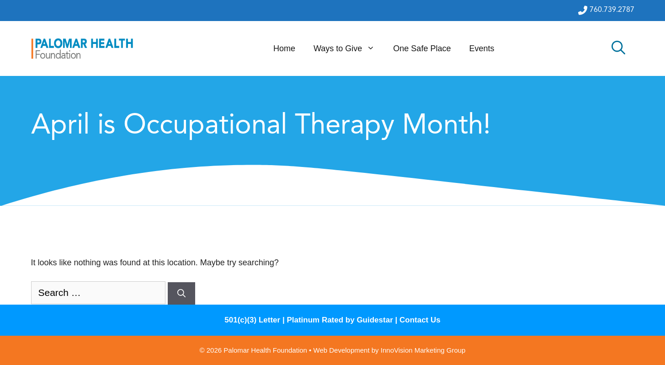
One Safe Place (422, 48)
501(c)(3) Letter (252, 320)
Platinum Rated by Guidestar (340, 320)
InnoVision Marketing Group (423, 350)
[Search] (181, 293)
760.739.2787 (606, 10)
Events (481, 48)
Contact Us (420, 320)
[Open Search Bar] (618, 48)
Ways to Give (349, 48)
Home (284, 48)
